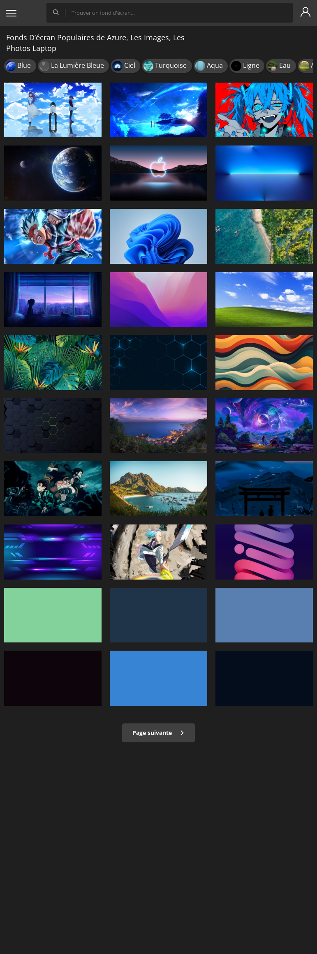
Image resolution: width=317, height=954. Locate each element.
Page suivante (158, 733)
